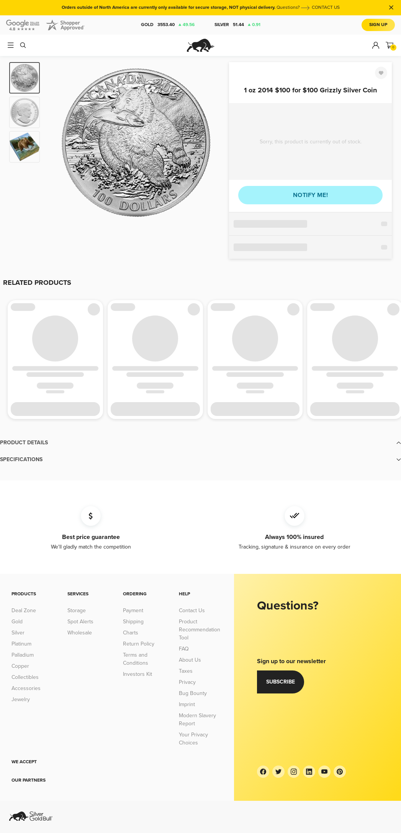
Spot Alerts (80, 621)
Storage (76, 610)
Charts (130, 632)
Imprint (187, 704)
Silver (237, 25)
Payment (133, 610)
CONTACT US (326, 7)
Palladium (22, 655)
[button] (200, 442)
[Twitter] (278, 772)
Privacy (187, 682)
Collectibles (25, 677)
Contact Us (192, 610)
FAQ (184, 649)
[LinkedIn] (309, 772)
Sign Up (378, 25)
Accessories (26, 688)
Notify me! (310, 195)
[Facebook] (263, 772)
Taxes (186, 671)
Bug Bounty (193, 693)
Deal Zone (23, 610)
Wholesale (79, 632)
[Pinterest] (340, 772)
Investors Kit (137, 674)
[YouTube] (324, 772)
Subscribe (280, 682)
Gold (168, 25)
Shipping (133, 621)
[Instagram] (294, 772)
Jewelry (20, 699)
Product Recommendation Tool (199, 629)
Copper (20, 666)
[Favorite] (381, 73)
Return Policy (138, 644)
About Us (190, 660)
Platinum (21, 644)
